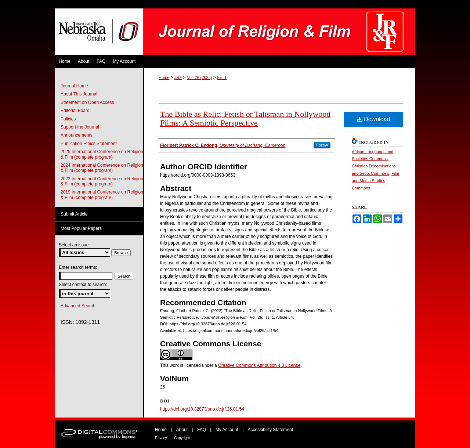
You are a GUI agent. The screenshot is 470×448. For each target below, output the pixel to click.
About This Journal (79, 94)
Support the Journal (80, 127)
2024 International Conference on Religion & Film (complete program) (102, 168)
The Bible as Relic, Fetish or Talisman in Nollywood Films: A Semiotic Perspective (245, 118)
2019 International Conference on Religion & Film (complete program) (102, 194)
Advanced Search (78, 305)
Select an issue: (74, 245)
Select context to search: (83, 284)
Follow (322, 145)
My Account (227, 429)
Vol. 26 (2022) (199, 77)
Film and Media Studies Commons (375, 180)
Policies (68, 119)
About (182, 429)
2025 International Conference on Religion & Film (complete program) (102, 154)
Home (164, 77)
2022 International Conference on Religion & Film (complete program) (102, 181)
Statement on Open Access (87, 102)
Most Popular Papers (81, 228)
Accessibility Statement (270, 429)
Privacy (161, 438)
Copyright (182, 438)
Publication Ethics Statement (89, 143)
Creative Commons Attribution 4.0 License (259, 365)
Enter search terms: (78, 267)
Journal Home (74, 85)
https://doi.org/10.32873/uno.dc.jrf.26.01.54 (202, 409)
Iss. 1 (222, 77)
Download (373, 119)
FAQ (201, 429)
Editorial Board (75, 110)
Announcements (77, 135)
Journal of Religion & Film (279, 31)
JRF (178, 77)
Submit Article (74, 214)
